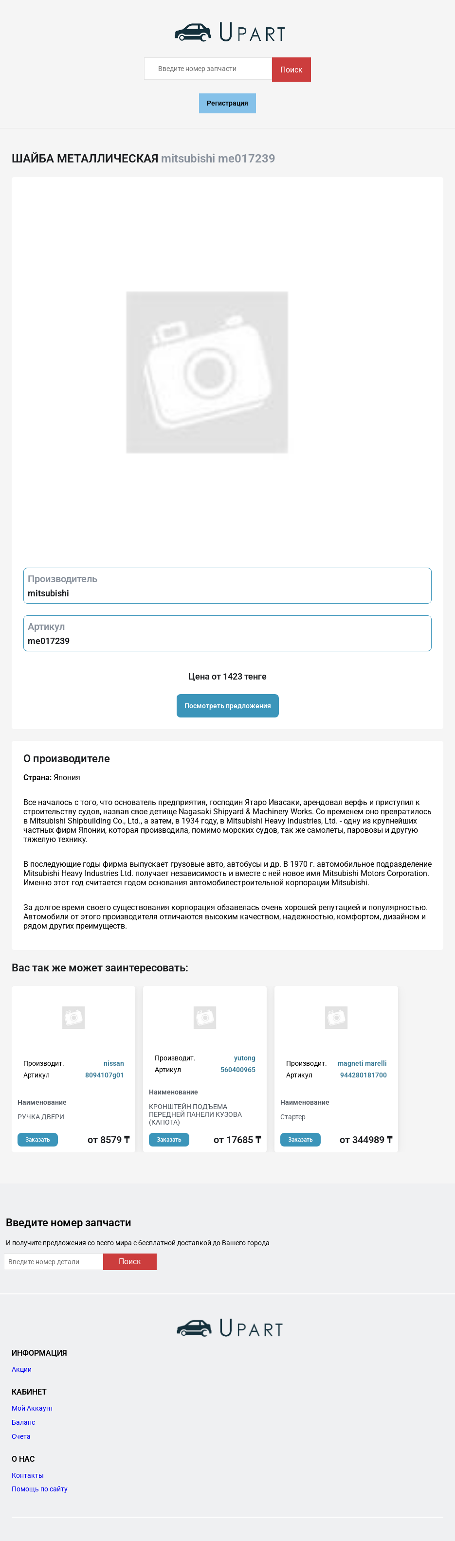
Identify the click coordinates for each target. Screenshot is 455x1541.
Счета (21, 1436)
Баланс (23, 1422)
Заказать (37, 1139)
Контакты (28, 1475)
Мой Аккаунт (33, 1408)
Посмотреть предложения (227, 706)
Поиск (291, 69)
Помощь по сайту (40, 1489)
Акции (22, 1369)
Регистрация (227, 103)
